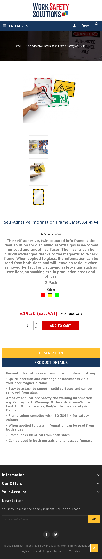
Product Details (51, 362)
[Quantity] (28, 325)
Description (51, 353)
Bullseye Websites (69, 551)
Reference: (47, 234)
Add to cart (60, 325)
